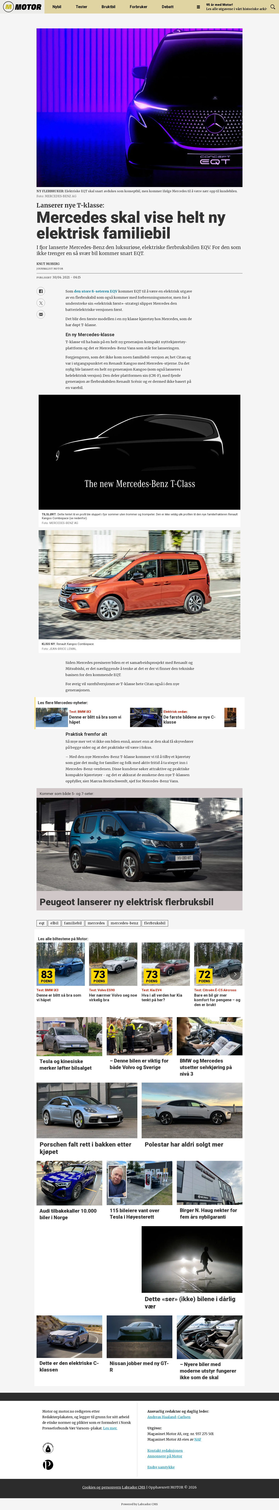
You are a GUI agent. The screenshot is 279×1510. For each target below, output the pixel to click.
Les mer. (110, 1428)
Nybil (57, 6)
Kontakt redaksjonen (165, 1451)
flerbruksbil (155, 923)
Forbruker (138, 6)
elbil (54, 923)
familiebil (73, 923)
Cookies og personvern (101, 1487)
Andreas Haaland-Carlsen (169, 1417)
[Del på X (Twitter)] (41, 303)
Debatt (168, 6)
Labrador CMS (133, 1487)
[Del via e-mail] (41, 314)
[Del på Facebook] (41, 291)
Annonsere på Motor (164, 1456)
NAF (197, 1439)
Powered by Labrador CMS (139, 1504)
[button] (231, 715)
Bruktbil (108, 6)
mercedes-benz (124, 923)
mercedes (96, 923)
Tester (81, 6)
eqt (42, 923)
